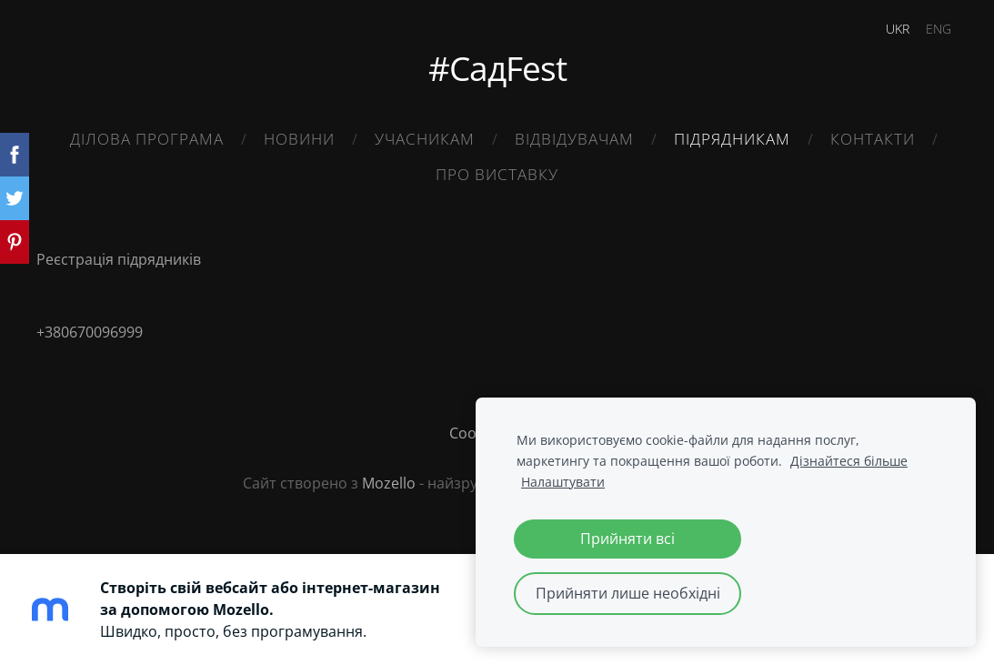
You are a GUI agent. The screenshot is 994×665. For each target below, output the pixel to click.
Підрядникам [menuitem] (732, 138)
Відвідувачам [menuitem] (574, 138)
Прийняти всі (627, 539)
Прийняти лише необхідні (628, 593)
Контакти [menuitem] (872, 138)
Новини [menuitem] (299, 138)
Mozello (389, 483)
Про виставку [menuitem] (497, 174)
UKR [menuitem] (897, 28)
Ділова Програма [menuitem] (147, 138)
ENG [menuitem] (938, 28)
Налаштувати (563, 481)
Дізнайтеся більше (849, 460)
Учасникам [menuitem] (425, 138)
